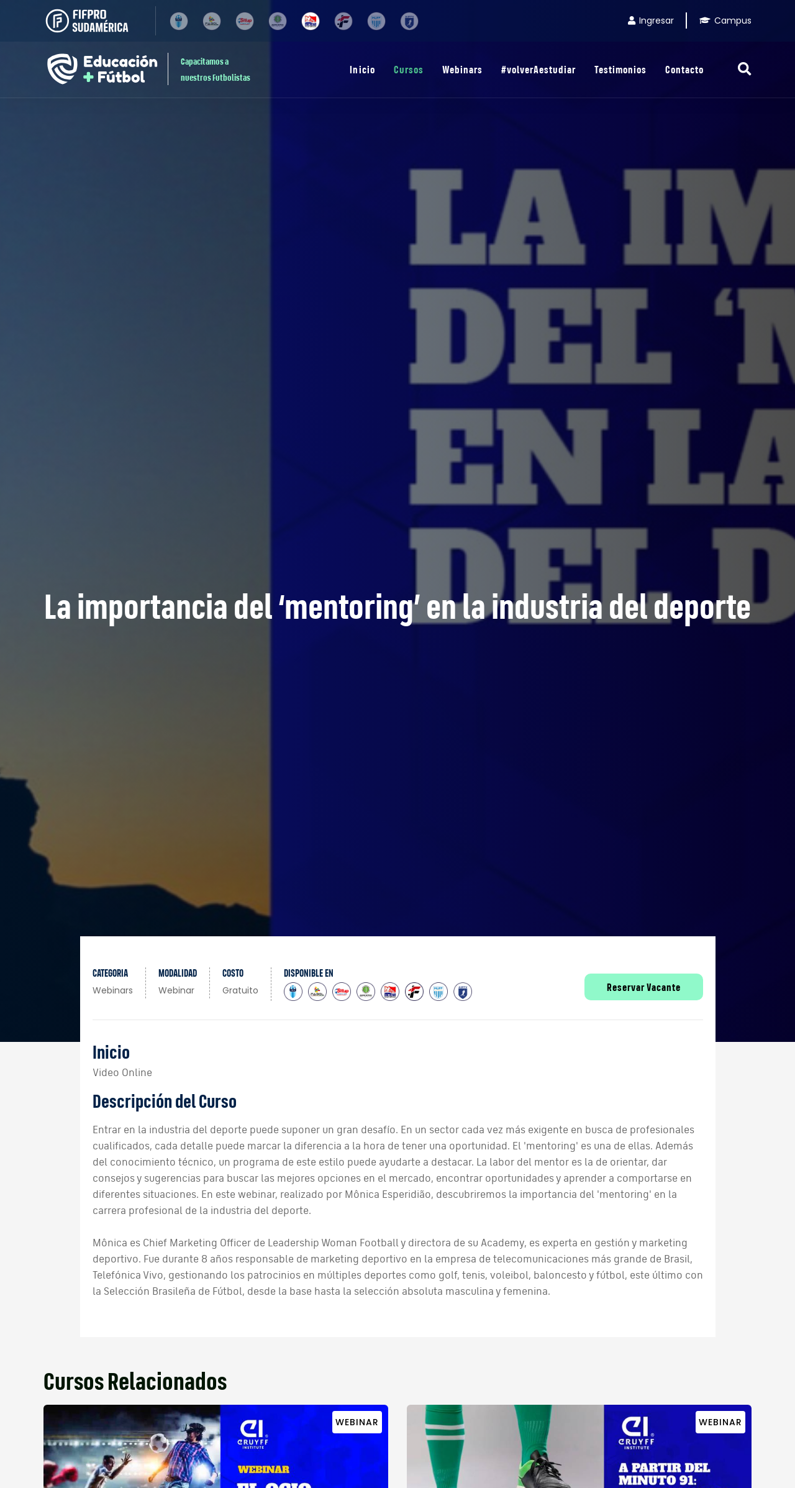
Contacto (684, 69)
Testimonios (620, 69)
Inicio (362, 69)
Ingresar (651, 20)
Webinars (462, 69)
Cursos (409, 69)
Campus (725, 20)
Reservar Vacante (644, 986)
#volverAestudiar (538, 69)
